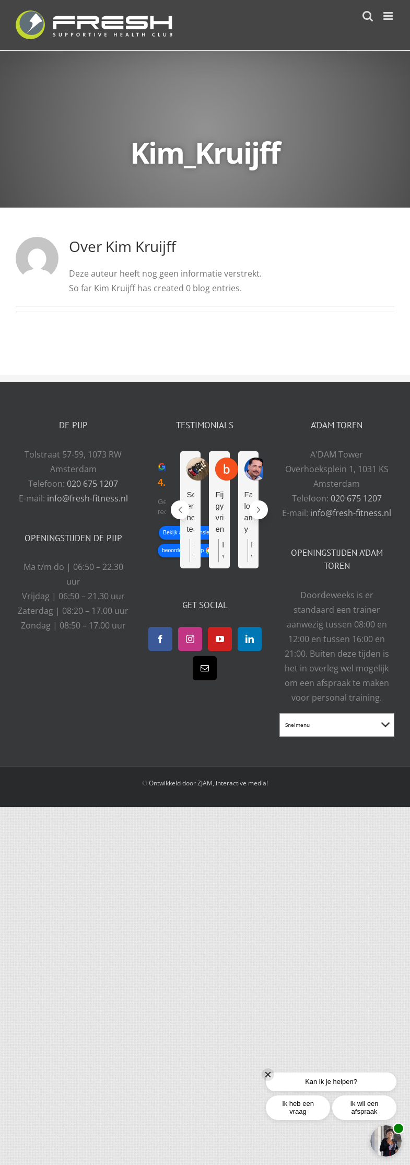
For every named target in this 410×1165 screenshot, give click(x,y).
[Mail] (205, 668)
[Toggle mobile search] (367, 15)
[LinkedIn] (250, 639)
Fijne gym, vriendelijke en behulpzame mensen (219, 512)
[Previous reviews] (180, 509)
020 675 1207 (92, 483)
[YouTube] (220, 639)
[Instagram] (190, 639)
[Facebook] (160, 639)
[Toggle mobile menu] (388, 15)
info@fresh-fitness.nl (87, 498)
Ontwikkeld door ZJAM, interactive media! (208, 783)
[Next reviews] (258, 509)
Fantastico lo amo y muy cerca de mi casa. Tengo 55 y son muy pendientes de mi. (248, 512)
